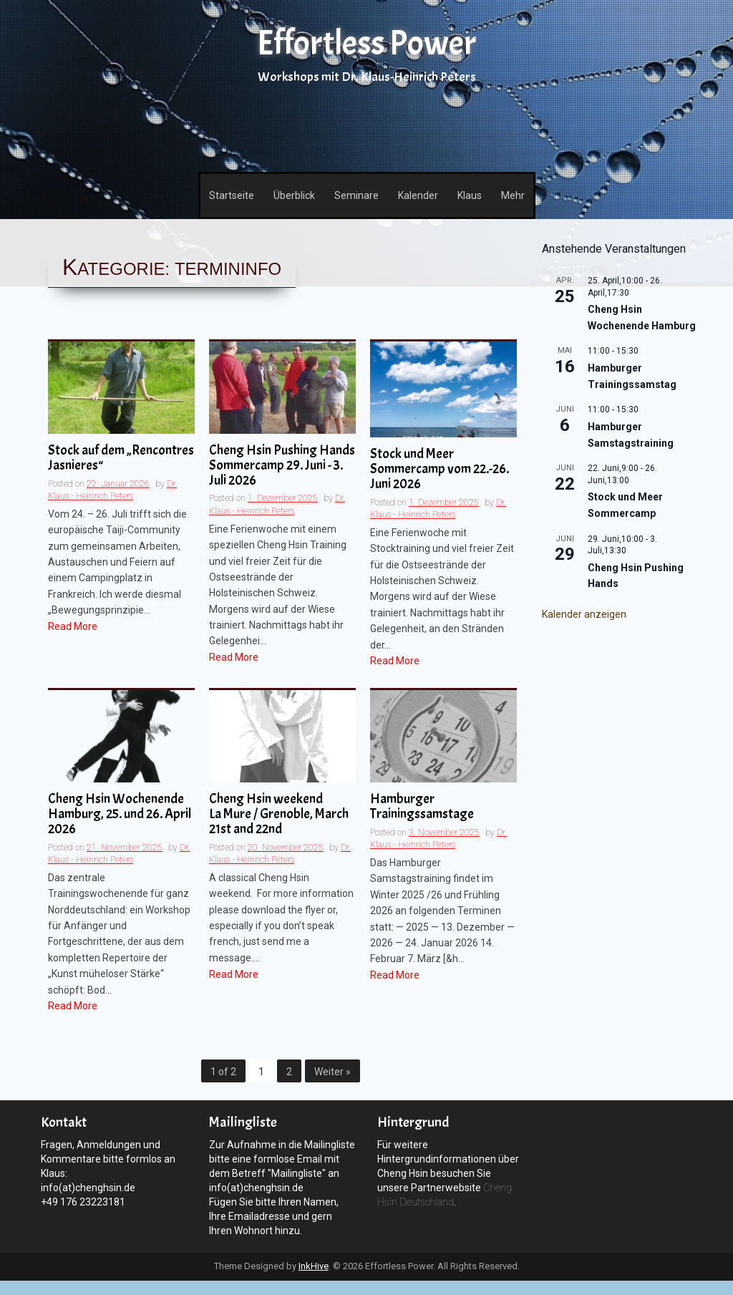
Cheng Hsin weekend (282, 815)
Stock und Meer (443, 470)
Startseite (231, 195)
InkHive (313, 1266)
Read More (72, 626)
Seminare (356, 195)
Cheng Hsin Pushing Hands (282, 466)
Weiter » (332, 1071)
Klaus (469, 195)
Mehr (513, 195)
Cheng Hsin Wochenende (121, 815)
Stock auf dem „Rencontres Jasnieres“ (121, 458)
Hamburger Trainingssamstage (422, 807)
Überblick (294, 195)
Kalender (418, 195)
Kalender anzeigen (584, 614)
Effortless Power (366, 43)
